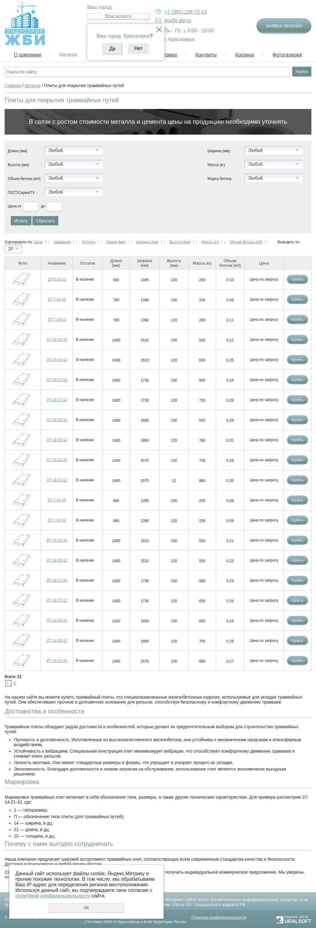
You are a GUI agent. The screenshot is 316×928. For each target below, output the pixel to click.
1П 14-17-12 (57, 400)
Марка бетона (219, 179)
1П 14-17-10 (57, 380)
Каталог (68, 54)
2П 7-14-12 (57, 520)
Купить (297, 279)
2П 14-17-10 (57, 580)
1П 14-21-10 (57, 460)
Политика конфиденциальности (218, 917)
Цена (12, 206)
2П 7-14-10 (57, 500)
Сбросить (45, 220)
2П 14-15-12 (57, 560)
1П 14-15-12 (57, 359)
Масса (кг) (216, 165)
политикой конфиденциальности (52, 895)
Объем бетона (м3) (24, 179)
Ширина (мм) (219, 151)
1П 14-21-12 (57, 480)
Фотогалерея (287, 54)
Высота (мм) (18, 165)
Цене (38, 242)
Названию (62, 242)
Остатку (88, 242)
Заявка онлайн (284, 25)
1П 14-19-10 (57, 420)
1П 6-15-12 (57, 279)
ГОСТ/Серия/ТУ (21, 192)
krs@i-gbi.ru (177, 20)
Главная (13, 85)
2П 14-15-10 (57, 540)
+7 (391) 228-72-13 (185, 12)
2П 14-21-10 (57, 660)
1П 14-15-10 (57, 339)
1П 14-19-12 (57, 440)
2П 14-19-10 (57, 620)
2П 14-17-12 (57, 600)
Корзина (244, 54)
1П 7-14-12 (57, 319)
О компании (27, 54)
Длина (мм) (17, 151)
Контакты (206, 54)
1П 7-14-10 (57, 299)
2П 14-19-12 (57, 640)
